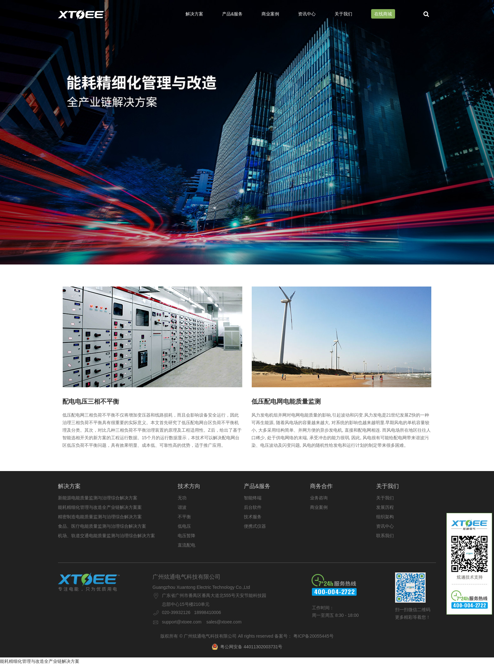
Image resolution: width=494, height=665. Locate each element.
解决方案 (194, 13)
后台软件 (252, 507)
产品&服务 (232, 13)
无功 (182, 497)
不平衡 (184, 516)
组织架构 (385, 516)
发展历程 (385, 507)
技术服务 (252, 516)
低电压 (184, 526)
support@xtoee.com (182, 621)
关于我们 (343, 13)
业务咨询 (319, 497)
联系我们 (385, 535)
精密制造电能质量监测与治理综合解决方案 (100, 516)
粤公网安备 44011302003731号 (247, 647)
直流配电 (186, 545)
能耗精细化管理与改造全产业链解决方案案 (100, 507)
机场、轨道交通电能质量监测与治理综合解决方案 (106, 535)
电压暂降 (186, 535)
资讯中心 (307, 13)
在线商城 (383, 13)
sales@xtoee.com (223, 621)
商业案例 (270, 13)
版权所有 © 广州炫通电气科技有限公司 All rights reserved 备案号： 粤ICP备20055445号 (246, 636)
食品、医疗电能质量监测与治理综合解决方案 (102, 526)
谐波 (182, 507)
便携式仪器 (255, 526)
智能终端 (252, 497)
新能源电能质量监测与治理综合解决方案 (97, 497)
